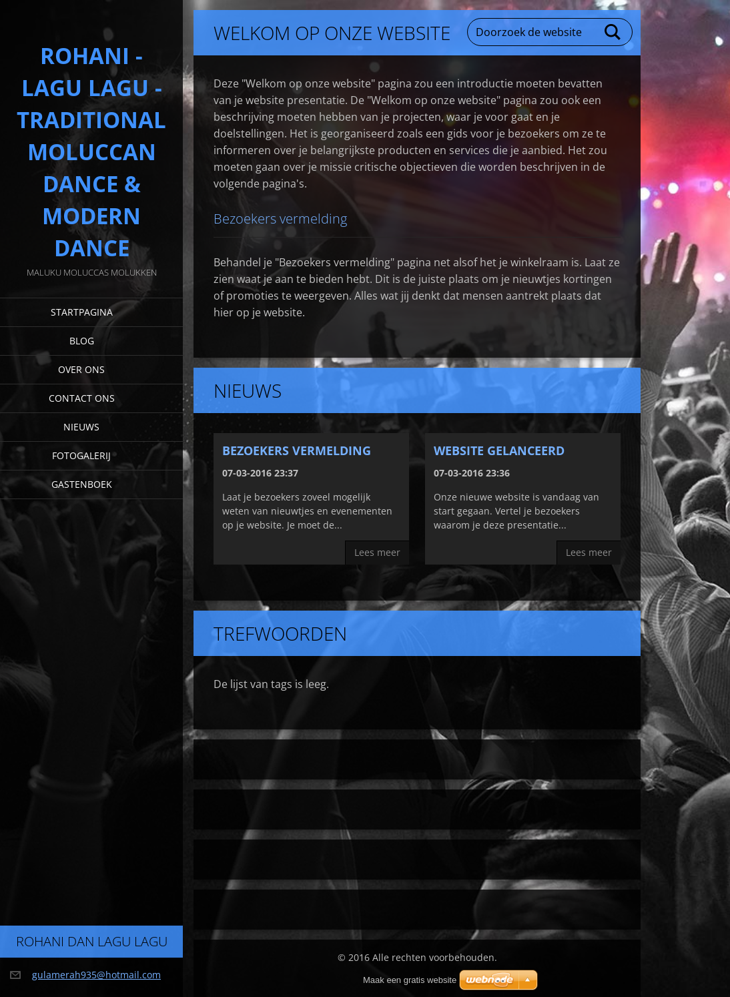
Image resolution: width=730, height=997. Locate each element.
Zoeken (613, 32)
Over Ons (81, 369)
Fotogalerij (81, 455)
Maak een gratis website (409, 980)
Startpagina (82, 312)
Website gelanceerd (499, 450)
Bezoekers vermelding (296, 450)
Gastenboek (81, 484)
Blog (81, 340)
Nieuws (81, 426)
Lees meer (377, 552)
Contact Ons (82, 398)
